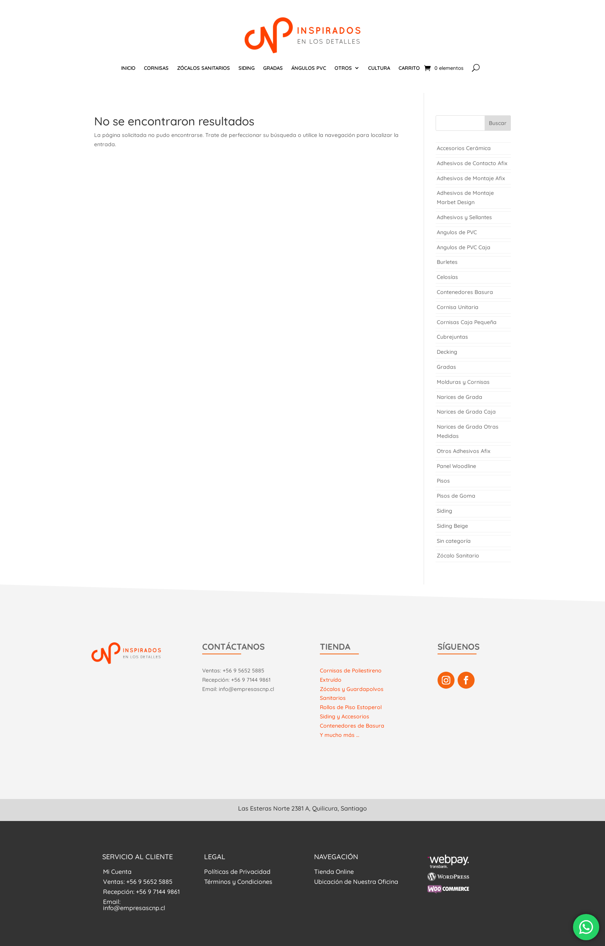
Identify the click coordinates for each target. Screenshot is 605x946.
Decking (447, 351)
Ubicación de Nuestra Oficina (356, 881)
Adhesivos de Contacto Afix (472, 163)
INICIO (128, 68)
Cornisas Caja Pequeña (467, 322)
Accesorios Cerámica (464, 148)
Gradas (446, 366)
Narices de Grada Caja (466, 411)
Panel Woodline (456, 466)
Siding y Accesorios (344, 716)
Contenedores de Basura (352, 725)
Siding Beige (452, 525)
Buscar (498, 123)
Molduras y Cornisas (463, 381)
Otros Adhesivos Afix (463, 451)
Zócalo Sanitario (458, 555)
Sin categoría (454, 540)
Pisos (443, 480)
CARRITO (409, 68)
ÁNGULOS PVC (308, 68)
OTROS (343, 68)
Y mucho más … (339, 734)
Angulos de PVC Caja (463, 247)
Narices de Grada (459, 397)
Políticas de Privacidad (237, 871)
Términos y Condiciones (238, 881)
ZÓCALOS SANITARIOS (203, 68)
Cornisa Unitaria (457, 307)
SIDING (246, 68)
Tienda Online (334, 871)
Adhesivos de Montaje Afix (471, 178)
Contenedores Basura (465, 292)
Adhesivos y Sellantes (464, 217)
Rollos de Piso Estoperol (351, 707)
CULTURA (379, 68)
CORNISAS (156, 68)
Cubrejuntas (452, 336)
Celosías (447, 277)
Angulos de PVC (457, 232)
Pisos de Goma (456, 495)
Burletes (447, 261)
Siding (444, 510)
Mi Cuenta (117, 871)
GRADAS (273, 68)
